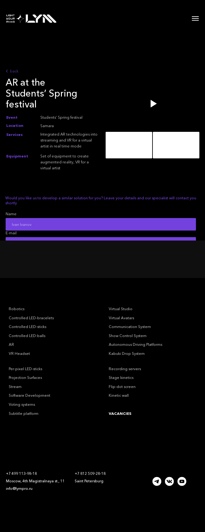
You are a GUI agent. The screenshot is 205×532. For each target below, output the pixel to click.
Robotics (16, 308)
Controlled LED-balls (27, 335)
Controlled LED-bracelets (31, 318)
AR (11, 344)
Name (11, 213)
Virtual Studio (120, 308)
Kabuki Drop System (127, 353)
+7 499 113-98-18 (21, 473)
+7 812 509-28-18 (90, 473)
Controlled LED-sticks (27, 326)
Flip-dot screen (122, 386)
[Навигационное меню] (195, 18)
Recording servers (125, 368)
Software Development (29, 395)
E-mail (11, 233)
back (14, 71)
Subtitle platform (23, 413)
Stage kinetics (121, 377)
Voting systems (22, 404)
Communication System (130, 326)
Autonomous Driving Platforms (135, 344)
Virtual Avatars (121, 318)
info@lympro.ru (19, 488)
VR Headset (19, 353)
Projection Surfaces (25, 377)
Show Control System (128, 335)
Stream (15, 386)
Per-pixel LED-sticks (25, 368)
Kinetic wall (119, 395)
